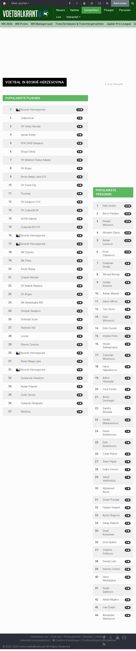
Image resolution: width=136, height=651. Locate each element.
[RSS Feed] (104, 644)
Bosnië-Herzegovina (30, 109)
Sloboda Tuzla (27, 319)
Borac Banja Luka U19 (31, 176)
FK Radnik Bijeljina (29, 285)
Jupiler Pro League (119, 24)
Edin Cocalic (110, 328)
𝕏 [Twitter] (110, 637)
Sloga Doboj (25, 151)
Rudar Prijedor (27, 386)
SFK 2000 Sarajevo (29, 143)
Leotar (22, 336)
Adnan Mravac (111, 293)
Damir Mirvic (110, 301)
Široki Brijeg (25, 269)
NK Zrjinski (25, 252)
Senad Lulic (109, 561)
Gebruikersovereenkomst (35, 640)
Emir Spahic (109, 542)
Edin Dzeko (109, 205)
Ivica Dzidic (109, 389)
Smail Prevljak (111, 499)
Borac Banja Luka (28, 361)
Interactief (72, 17)
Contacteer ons (39, 636)
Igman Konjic (26, 134)
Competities (91, 10)
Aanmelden (120, 3)
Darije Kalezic (111, 523)
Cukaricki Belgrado (29, 403)
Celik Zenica (25, 394)
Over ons (56, 636)
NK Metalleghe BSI (29, 302)
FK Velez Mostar (28, 126)
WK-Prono (21, 24)
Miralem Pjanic (111, 232)
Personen (124, 10)
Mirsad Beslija (111, 274)
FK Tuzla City (26, 185)
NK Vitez (23, 260)
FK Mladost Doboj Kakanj (33, 160)
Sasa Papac (110, 461)
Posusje (23, 193)
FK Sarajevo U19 (28, 202)
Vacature (88, 636)
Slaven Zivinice (27, 344)
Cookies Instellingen (66, 640)
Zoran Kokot (110, 453)
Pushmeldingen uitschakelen (99, 640)
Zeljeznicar (25, 118)
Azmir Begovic (111, 515)
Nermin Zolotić (111, 569)
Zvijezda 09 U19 (28, 227)
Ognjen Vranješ (111, 507)
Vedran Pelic (110, 336)
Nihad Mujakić (111, 599)
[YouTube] (117, 637)
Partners (100, 636)
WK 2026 (7, 24)
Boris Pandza (110, 213)
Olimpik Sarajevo (28, 311)
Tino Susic (109, 309)
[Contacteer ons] (124, 637)
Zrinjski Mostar (27, 277)
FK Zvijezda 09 (27, 210)
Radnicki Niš (25, 327)
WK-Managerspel (42, 24)
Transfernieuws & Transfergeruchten (79, 24)
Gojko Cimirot (110, 469)
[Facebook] (104, 637)
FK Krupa (23, 168)
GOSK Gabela (26, 218)
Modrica (23, 411)
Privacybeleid (72, 636)
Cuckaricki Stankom (30, 378)
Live (58, 17)
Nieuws (60, 10)
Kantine (74, 10)
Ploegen (109, 10)
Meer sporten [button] (19, 3)
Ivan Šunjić (109, 607)
